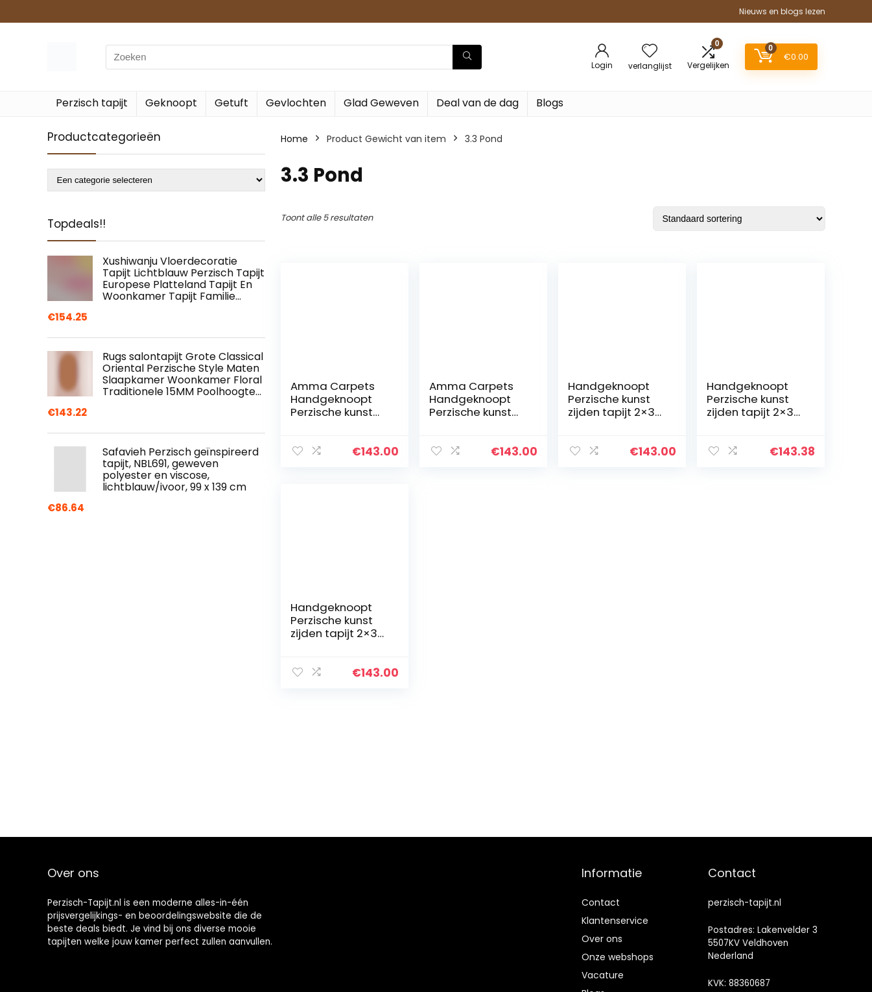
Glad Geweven (381, 102)
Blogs (549, 102)
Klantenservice (615, 920)
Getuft (231, 102)
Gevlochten (296, 102)
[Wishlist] (649, 51)
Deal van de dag (477, 102)
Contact (601, 902)
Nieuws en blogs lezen (782, 11)
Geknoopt (171, 102)
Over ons (602, 938)
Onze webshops (618, 956)
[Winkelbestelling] (739, 218)
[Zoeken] (467, 57)
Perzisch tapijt (92, 102)
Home (294, 138)
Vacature (603, 975)
